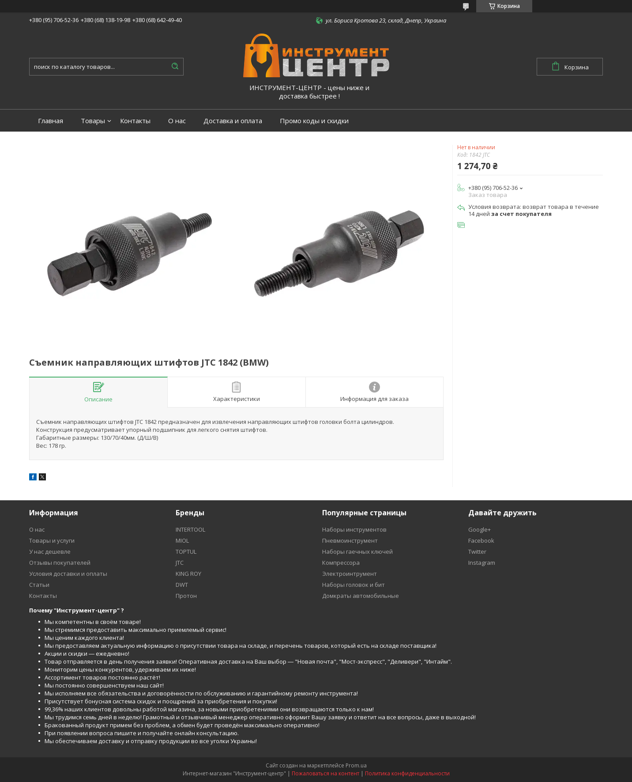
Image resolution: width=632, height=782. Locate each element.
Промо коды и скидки (314, 120)
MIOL (182, 540)
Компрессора (341, 563)
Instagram (481, 563)
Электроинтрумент (349, 574)
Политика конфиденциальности (407, 773)
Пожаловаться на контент (325, 773)
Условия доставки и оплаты (68, 574)
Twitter (477, 551)
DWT (182, 585)
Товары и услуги (52, 540)
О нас (177, 120)
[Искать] (175, 67)
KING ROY (188, 574)
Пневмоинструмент (350, 540)
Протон (186, 596)
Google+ (479, 529)
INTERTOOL (190, 529)
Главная (50, 120)
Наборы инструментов (354, 529)
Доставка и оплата (232, 120)
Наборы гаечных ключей (357, 551)
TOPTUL (186, 551)
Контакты (135, 120)
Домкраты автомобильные (360, 596)
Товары (93, 120)
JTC (180, 563)
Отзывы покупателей (59, 563)
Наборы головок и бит (353, 585)
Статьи (39, 585)
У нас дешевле (50, 551)
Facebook (481, 540)
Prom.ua (356, 765)
